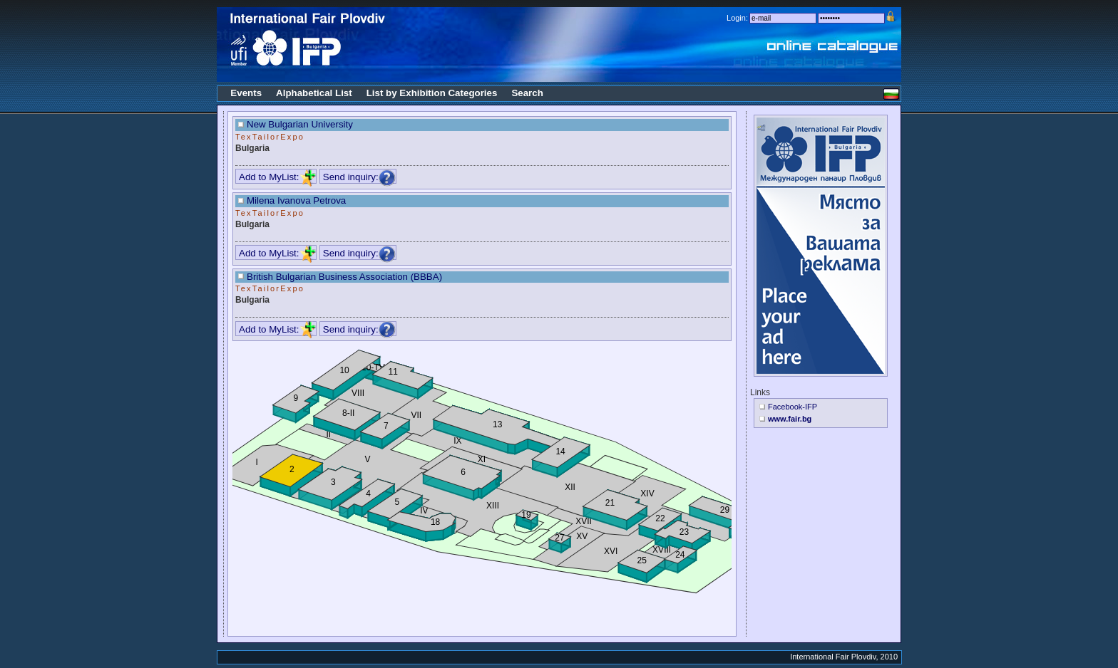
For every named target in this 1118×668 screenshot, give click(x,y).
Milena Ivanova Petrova (296, 200)
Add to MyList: (277, 176)
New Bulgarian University (300, 124)
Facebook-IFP (792, 406)
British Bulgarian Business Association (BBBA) (344, 276)
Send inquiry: (359, 176)
